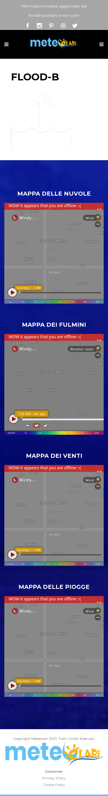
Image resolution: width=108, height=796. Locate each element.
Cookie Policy (54, 784)
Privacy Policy (54, 778)
